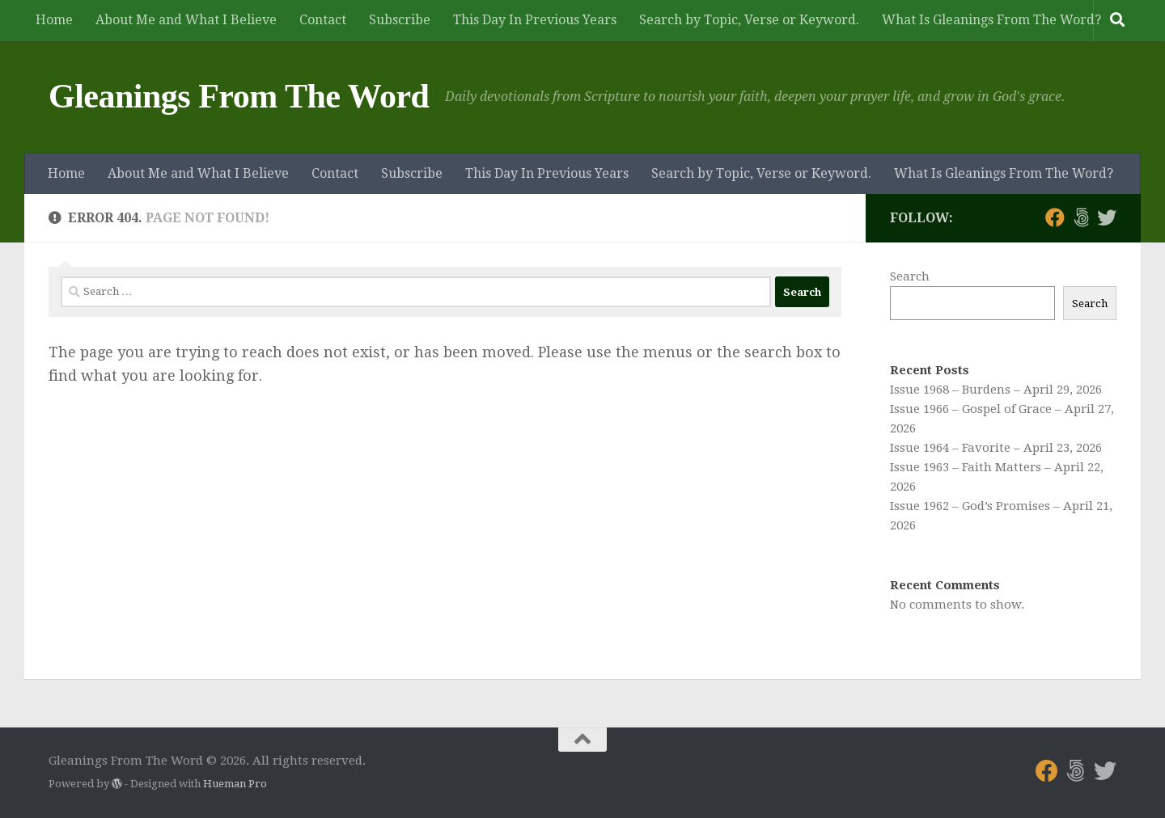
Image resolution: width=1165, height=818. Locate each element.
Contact (322, 19)
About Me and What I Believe (186, 19)
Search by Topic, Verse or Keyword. (749, 19)
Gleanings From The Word (239, 96)
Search (910, 276)
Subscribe (399, 19)
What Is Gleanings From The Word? (991, 19)
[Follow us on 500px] (1081, 217)
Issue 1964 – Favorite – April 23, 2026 (996, 448)
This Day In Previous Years (534, 19)
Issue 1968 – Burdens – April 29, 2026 (996, 389)
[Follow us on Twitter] (1106, 217)
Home (54, 19)
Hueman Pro (235, 784)
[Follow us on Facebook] (1055, 217)
